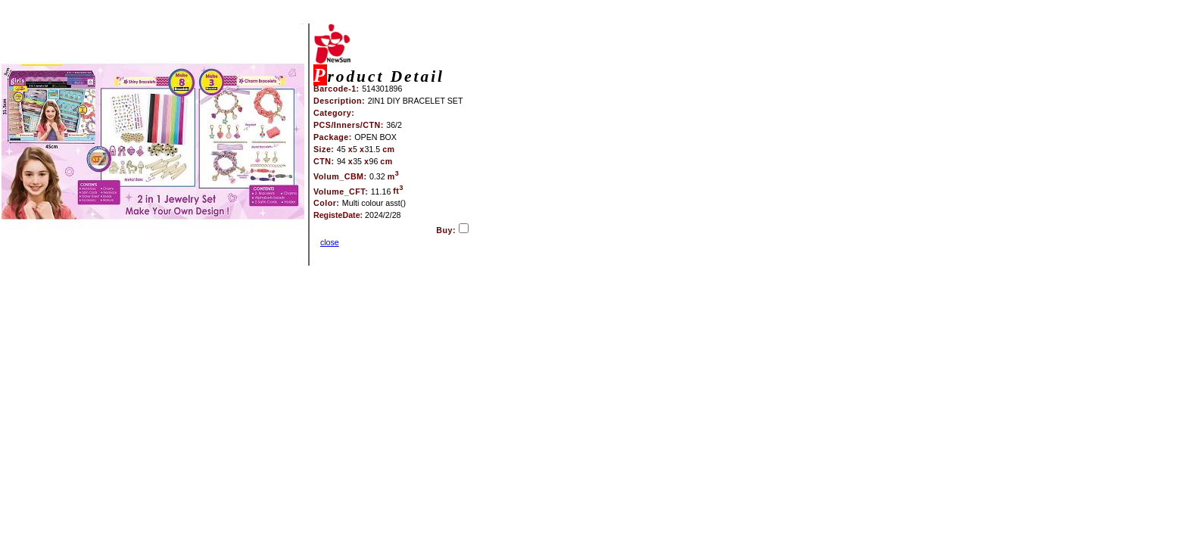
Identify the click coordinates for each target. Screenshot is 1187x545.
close (329, 242)
